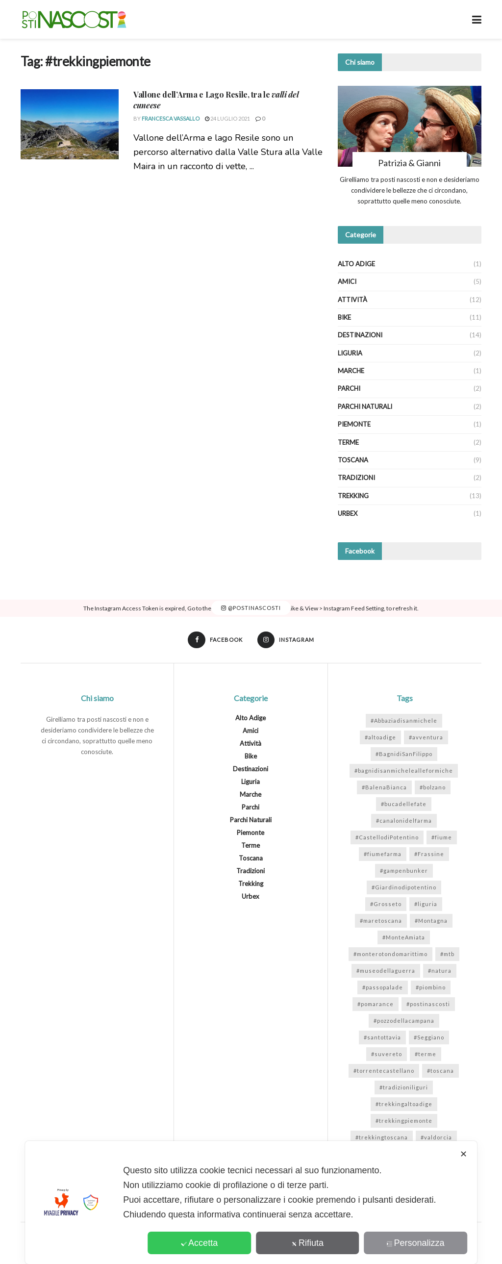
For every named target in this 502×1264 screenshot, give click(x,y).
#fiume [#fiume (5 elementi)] (441, 837)
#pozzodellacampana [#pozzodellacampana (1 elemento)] (404, 1021)
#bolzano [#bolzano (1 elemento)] (433, 787)
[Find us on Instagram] (286, 640)
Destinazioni (360, 335)
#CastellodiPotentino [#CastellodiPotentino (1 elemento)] (387, 837)
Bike (344, 317)
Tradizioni (356, 477)
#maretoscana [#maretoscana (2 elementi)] (381, 921)
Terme (348, 442)
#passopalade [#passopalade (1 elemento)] (382, 988)
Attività (352, 299)
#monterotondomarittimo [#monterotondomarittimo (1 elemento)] (390, 954)
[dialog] (251, 1202)
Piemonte (354, 424)
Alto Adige (356, 264)
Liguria (350, 353)
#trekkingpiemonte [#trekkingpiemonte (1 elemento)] (404, 1121)
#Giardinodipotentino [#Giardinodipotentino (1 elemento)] (404, 888)
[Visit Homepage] (74, 19)
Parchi (349, 388)
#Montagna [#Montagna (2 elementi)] (431, 921)
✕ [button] (463, 1154)
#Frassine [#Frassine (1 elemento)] (429, 854)
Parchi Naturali (365, 406)
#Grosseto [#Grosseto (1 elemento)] (386, 904)
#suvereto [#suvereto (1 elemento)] (386, 1054)
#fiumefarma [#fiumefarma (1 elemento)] (383, 854)
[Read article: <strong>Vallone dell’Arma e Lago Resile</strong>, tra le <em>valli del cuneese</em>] (70, 124)
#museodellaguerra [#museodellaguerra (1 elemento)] (385, 971)
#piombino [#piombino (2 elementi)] (431, 988)
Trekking (353, 496)
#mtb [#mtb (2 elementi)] (447, 954)
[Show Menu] (476, 19)
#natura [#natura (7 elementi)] (440, 971)
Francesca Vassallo (171, 118)
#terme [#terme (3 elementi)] (425, 1054)
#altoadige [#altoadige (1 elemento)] (380, 737)
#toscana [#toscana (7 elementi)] (440, 1071)
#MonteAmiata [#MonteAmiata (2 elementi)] (403, 938)
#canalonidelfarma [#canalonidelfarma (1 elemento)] (404, 821)
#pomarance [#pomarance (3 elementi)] (375, 1004)
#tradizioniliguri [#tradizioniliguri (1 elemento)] (403, 1088)
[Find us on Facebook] (215, 640)
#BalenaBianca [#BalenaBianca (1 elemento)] (384, 787)
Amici (347, 281)
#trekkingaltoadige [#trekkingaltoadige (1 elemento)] (404, 1104)
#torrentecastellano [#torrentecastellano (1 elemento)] (383, 1071)
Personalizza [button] (416, 1243)
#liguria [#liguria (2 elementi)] (425, 904)
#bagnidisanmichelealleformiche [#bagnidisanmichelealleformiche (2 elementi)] (403, 771)
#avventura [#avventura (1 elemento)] (426, 737)
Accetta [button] (199, 1243)
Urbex (347, 513)
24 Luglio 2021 (227, 118)
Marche (351, 371)
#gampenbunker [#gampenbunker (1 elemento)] (404, 871)
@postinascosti (251, 608)
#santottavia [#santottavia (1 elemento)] (382, 1038)
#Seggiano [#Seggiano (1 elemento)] (429, 1038)
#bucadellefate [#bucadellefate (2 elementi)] (404, 804)
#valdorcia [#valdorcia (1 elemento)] (436, 1138)
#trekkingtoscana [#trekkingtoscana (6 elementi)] (381, 1138)
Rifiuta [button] (307, 1243)
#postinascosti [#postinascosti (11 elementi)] (428, 1004)
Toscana (353, 460)
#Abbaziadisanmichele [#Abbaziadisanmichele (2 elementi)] (404, 721)
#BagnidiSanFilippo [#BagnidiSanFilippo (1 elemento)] (404, 754)
